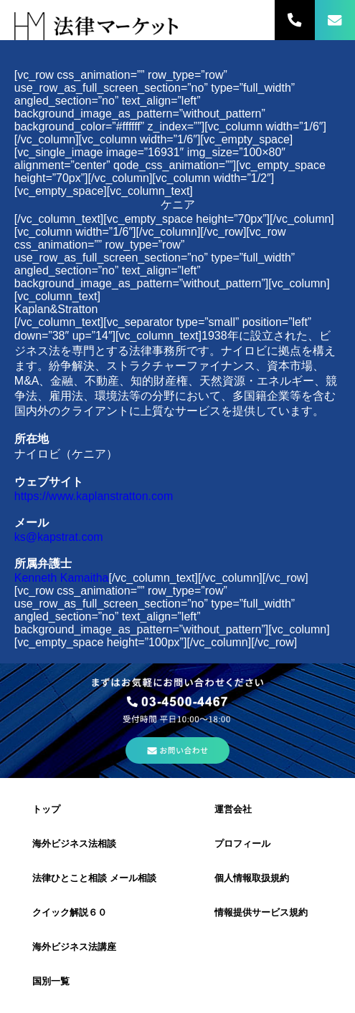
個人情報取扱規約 (251, 878)
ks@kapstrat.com (58, 537)
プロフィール (242, 843)
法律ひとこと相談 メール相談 (94, 878)
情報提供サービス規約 (261, 912)
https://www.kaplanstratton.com (93, 496)
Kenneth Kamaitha (61, 578)
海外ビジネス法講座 (74, 946)
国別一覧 (51, 981)
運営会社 (233, 809)
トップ (46, 809)
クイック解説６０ (69, 912)
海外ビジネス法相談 (74, 843)
